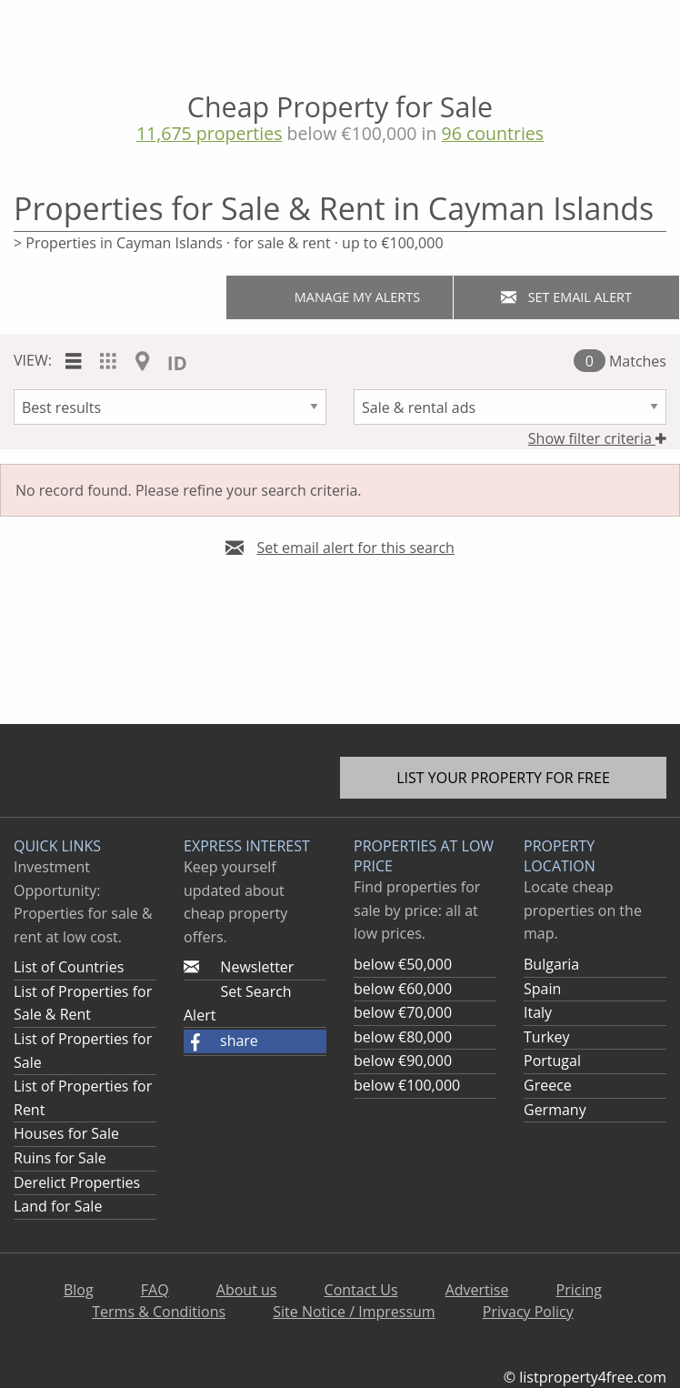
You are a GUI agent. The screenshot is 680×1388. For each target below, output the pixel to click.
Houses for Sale (66, 1133)
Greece (548, 1085)
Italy (538, 1012)
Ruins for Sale (60, 1158)
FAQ (155, 1290)
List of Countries (69, 967)
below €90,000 (403, 1061)
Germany (555, 1110)
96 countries (493, 133)
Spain (542, 989)
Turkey (547, 1037)
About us (246, 1290)
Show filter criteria (597, 438)
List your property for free (503, 778)
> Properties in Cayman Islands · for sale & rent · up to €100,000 (229, 243)
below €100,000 (407, 1085)
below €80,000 (403, 1037)
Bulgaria (551, 964)
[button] (255, 1041)
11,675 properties (209, 133)
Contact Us (361, 1290)
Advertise (477, 1290)
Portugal (552, 1061)
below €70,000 (403, 1012)
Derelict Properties (77, 1182)
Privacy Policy (528, 1312)
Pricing (579, 1290)
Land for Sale (58, 1206)
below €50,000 (403, 964)
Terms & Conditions (158, 1312)
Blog (79, 1290)
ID (177, 363)
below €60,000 (403, 989)
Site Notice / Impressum (354, 1312)
